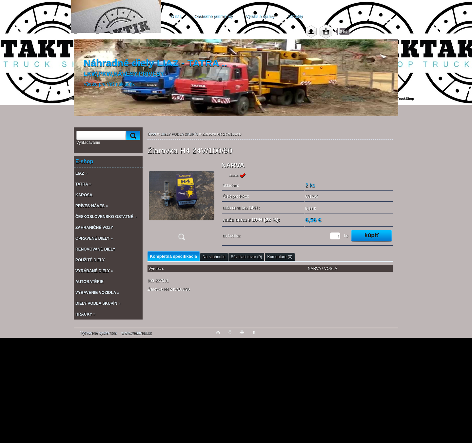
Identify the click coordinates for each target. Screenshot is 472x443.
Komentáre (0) (279, 257)
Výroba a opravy (260, 16)
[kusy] (335, 236)
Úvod (152, 134)
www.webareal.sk (136, 333)
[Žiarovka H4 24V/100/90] (182, 203)
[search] (132, 135)
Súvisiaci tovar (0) (246, 257)
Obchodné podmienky (213, 16)
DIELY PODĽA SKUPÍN (179, 134)
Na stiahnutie (214, 257)
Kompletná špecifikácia (173, 256)
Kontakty (295, 16)
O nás (176, 16)
